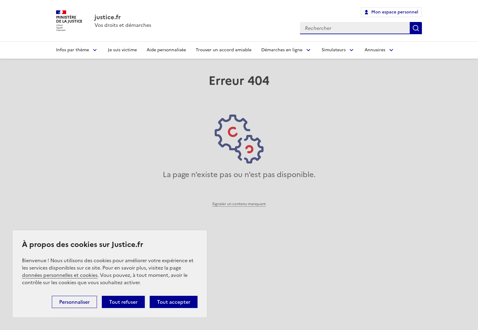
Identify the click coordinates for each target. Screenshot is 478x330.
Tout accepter (173, 302)
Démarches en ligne (281, 50)
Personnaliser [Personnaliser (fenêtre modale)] (74, 302)
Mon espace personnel (394, 12)
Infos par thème (72, 50)
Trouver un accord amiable (223, 50)
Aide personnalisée (166, 50)
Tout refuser (123, 302)
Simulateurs (334, 50)
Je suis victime (122, 50)
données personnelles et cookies (60, 275)
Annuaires (375, 50)
